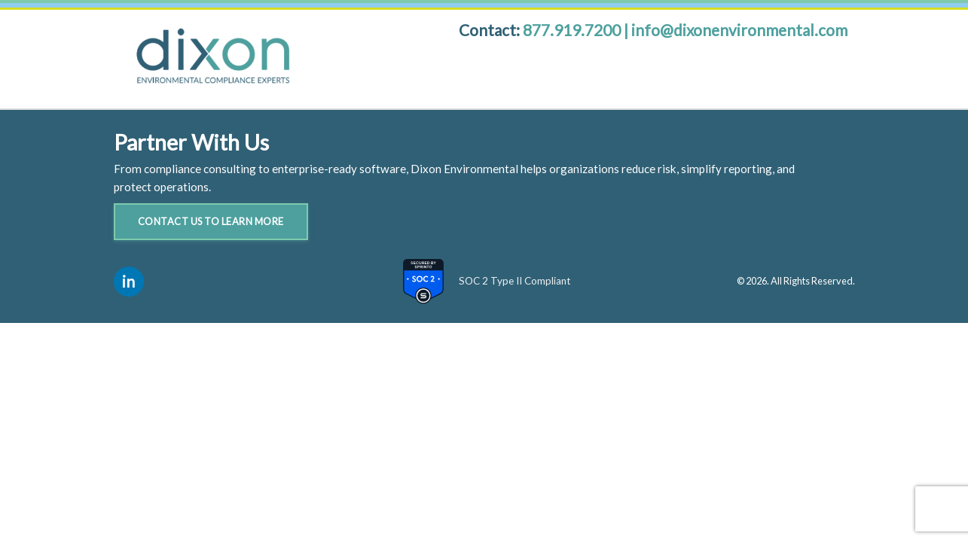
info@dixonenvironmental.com (739, 29)
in (128, 281)
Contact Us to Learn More (211, 221)
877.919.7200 (573, 29)
